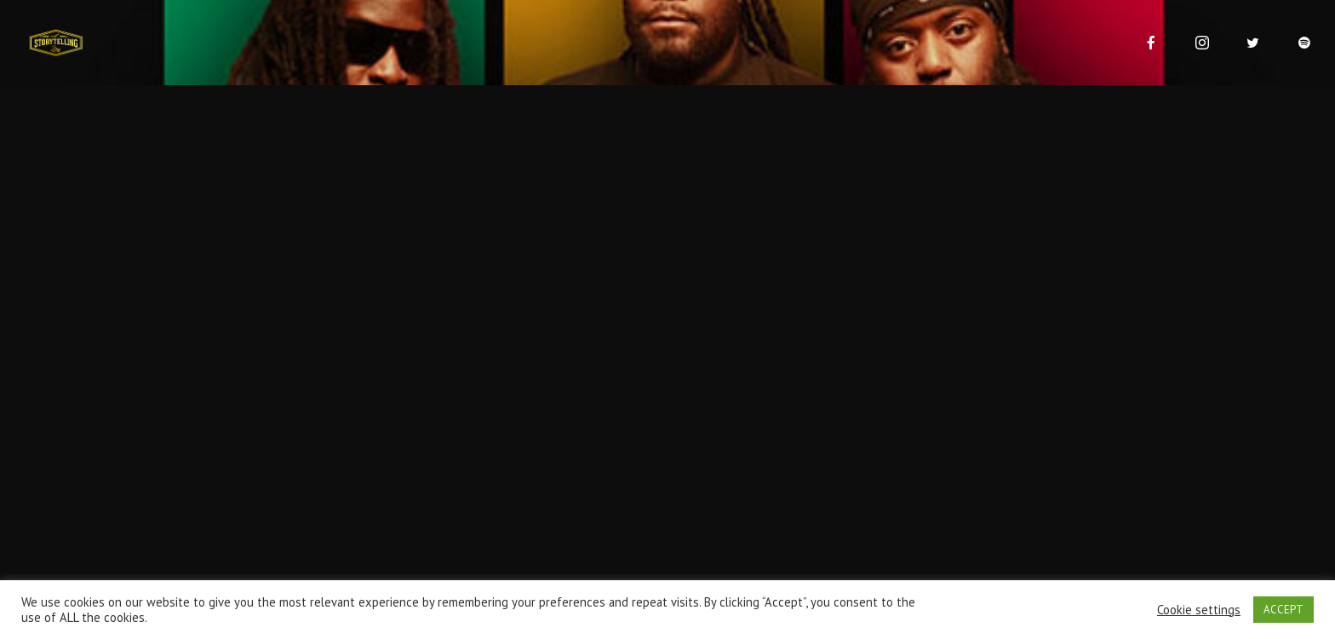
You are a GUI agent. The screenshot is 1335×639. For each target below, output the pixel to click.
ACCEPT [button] (1283, 609)
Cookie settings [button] (1198, 610)
